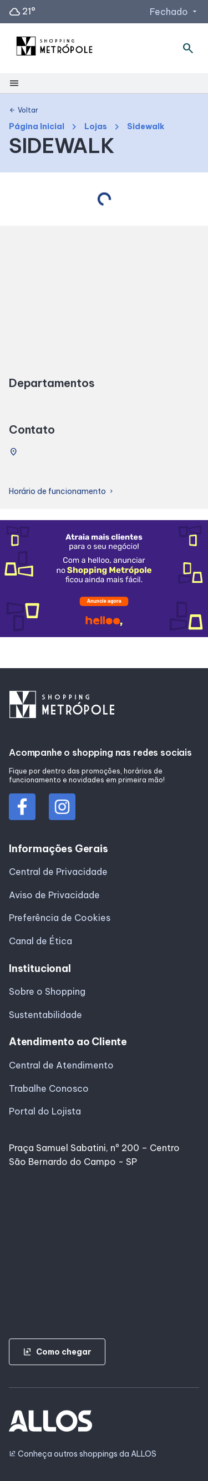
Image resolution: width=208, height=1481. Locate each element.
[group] (104, 581)
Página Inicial (36, 126)
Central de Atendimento (61, 1065)
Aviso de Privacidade (54, 894)
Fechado (174, 11)
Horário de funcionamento (62, 491)
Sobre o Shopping (47, 991)
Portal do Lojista (45, 1111)
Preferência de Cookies (59, 917)
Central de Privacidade (58, 871)
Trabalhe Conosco (49, 1088)
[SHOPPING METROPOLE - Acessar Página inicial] (54, 48)
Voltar (23, 110)
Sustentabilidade (45, 1014)
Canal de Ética (40, 940)
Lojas (95, 126)
